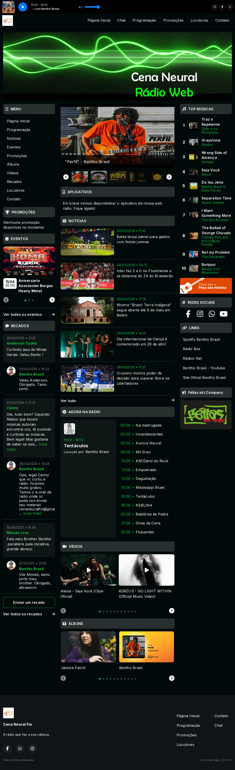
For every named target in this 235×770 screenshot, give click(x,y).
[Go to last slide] (66, 177)
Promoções (173, 20)
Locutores (199, 20)
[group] (118, 136)
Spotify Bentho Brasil (201, 339)
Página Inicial (99, 20)
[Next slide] (169, 177)
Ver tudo (118, 400)
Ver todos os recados (29, 614)
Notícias (14, 138)
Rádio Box (191, 349)
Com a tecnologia (216, 760)
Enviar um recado (29, 602)
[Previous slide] (63, 611)
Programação (144, 20)
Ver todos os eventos (29, 314)
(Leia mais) (32, 513)
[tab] (100, 611)
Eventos (14, 147)
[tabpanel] (88, 579)
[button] (80, 177)
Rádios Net (192, 358)
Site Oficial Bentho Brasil (204, 377)
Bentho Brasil (97, 452)
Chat (121, 20)
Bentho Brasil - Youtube (204, 368)
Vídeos (12, 173)
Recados (14, 181)
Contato (222, 20)
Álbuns (13, 164)
